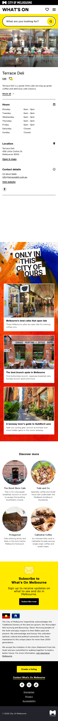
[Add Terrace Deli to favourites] (11, 79)
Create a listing (29, 669)
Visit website (8, 182)
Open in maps (9, 159)
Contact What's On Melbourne (29, 677)
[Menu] (54, 9)
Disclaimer (29, 692)
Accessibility (29, 701)
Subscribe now (29, 601)
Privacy (29, 697)
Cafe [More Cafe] (4, 78)
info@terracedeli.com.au (14, 177)
